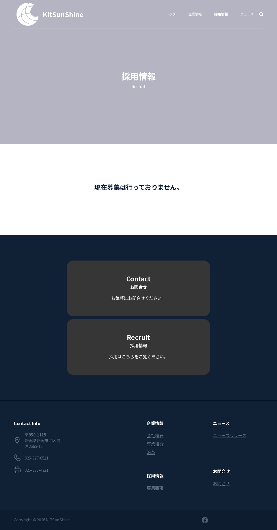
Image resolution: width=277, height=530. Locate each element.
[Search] (261, 14)
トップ (171, 14)
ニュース (246, 14)
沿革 (151, 452)
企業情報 (195, 14)
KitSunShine (63, 14)
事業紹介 (155, 444)
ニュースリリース (229, 435)
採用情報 (221, 14)
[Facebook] (205, 520)
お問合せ (221, 483)
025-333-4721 (36, 470)
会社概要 (155, 435)
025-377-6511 (36, 458)
